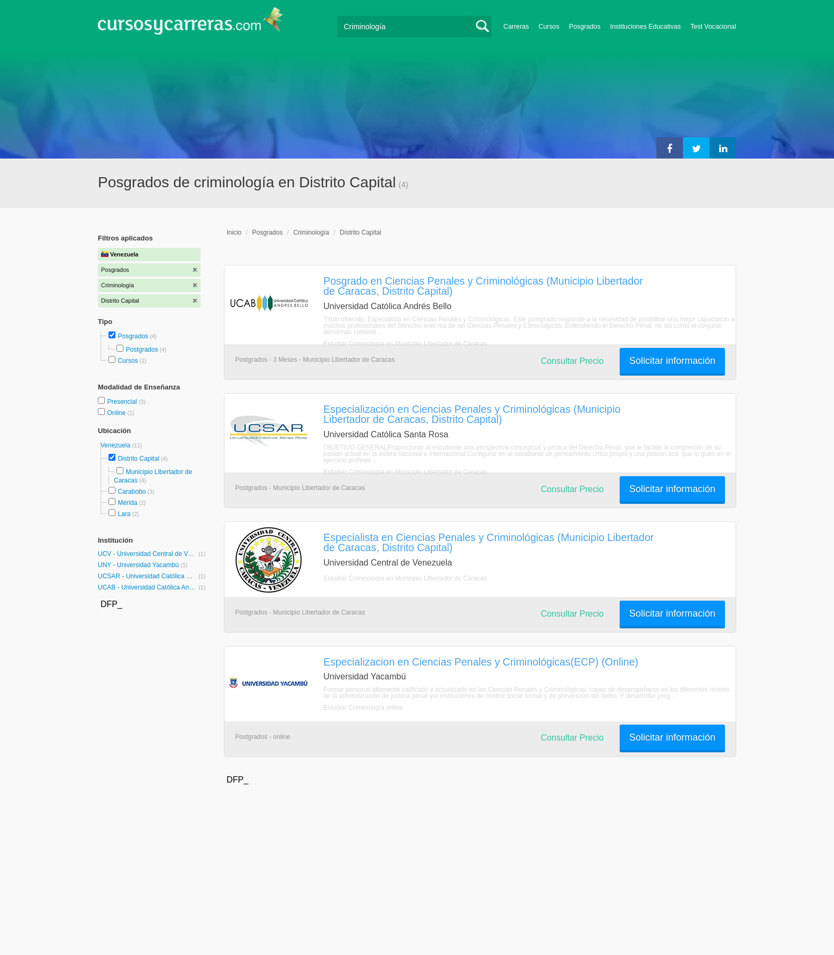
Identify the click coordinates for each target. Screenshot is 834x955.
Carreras (516, 26)
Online (117, 413)
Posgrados (585, 26)
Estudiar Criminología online (363, 707)
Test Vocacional (713, 26)
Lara (124, 514)
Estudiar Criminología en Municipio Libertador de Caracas (405, 343)
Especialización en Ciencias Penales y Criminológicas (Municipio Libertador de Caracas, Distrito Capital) (472, 414)
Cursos (548, 26)
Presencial (122, 401)
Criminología (311, 232)
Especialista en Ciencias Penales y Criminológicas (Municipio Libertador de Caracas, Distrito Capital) (488, 542)
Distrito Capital (138, 458)
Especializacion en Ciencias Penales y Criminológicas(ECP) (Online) (480, 662)
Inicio (234, 232)
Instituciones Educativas (645, 26)
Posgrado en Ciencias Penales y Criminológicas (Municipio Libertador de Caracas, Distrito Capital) (483, 286)
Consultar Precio (572, 361)
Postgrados (142, 349)
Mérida (127, 502)
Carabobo (132, 491)
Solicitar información (672, 360)
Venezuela (116, 445)
